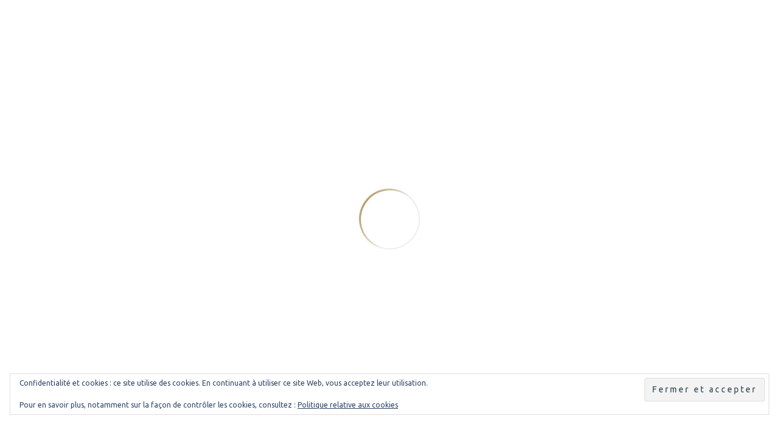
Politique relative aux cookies (348, 405)
